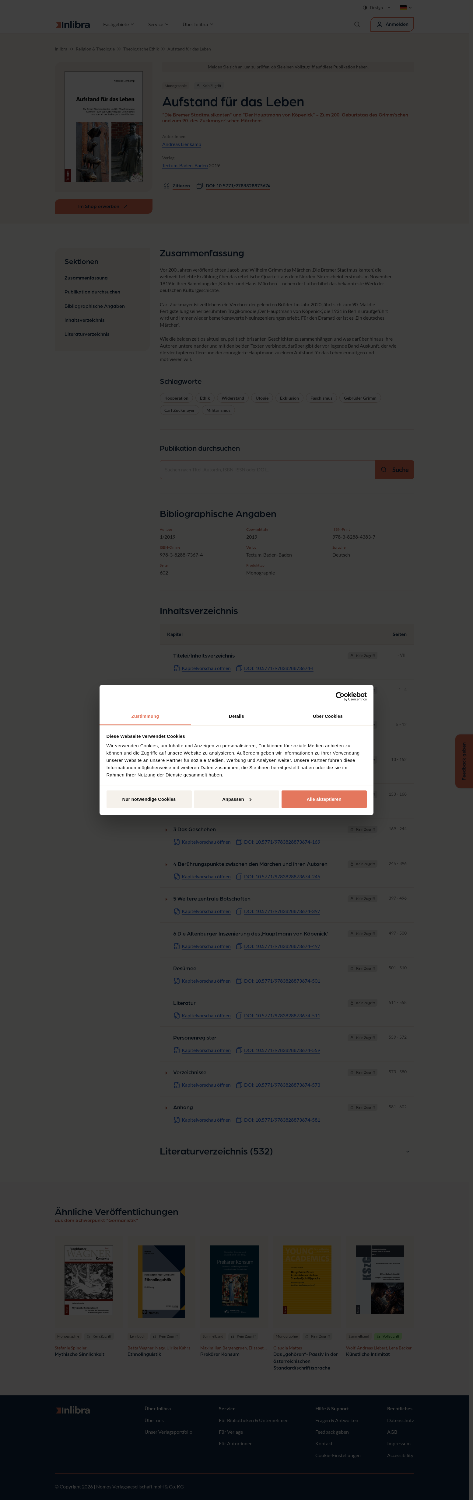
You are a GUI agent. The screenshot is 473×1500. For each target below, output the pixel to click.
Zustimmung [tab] (145, 716)
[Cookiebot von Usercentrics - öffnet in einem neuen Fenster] (340, 696)
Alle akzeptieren (324, 799)
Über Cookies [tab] (328, 716)
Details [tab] (236, 716)
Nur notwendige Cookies (149, 799)
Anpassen (236, 799)
